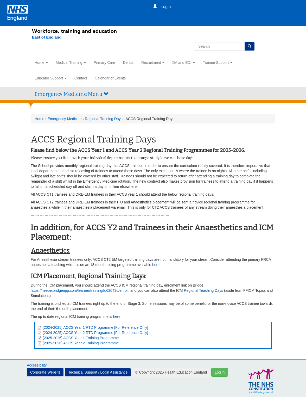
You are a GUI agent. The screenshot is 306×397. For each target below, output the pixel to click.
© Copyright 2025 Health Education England (171, 372)
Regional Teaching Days (203, 290)
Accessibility (37, 365)
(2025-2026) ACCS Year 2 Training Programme (81, 343)
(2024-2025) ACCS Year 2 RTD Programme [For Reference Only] (95, 333)
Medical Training (71, 62)
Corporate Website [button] (45, 372)
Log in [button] (220, 372)
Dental (128, 62)
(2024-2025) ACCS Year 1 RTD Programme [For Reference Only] (95, 327)
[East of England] (44, 37)
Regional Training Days (104, 119)
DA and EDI (183, 62)
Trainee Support (217, 62)
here (156, 265)
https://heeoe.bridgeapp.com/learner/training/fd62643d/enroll (79, 290)
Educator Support (51, 78)
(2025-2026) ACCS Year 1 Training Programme (81, 338)
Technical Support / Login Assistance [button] (98, 372)
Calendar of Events (110, 78)
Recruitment (152, 62)
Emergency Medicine (65, 119)
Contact (80, 78)
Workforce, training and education (74, 31)
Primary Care (104, 62)
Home (41, 62)
